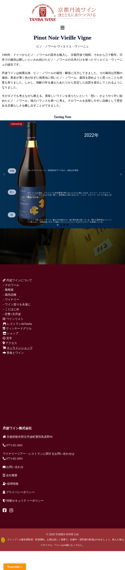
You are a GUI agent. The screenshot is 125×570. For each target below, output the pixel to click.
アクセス (10, 343)
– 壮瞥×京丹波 (12, 314)
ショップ (10, 333)
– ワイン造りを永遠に (17, 304)
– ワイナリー (11, 299)
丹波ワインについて (17, 280)
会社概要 (10, 475)
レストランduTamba (17, 323)
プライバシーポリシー (19, 492)
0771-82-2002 (13, 445)
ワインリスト (13, 318)
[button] (4, 174)
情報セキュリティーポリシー (23, 500)
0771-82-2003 (13, 458)
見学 (7, 338)
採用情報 (10, 483)
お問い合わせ (13, 467)
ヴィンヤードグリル (17, 328)
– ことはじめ (11, 309)
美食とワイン (13, 352)
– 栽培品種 (9, 294)
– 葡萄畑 (8, 289)
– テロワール (11, 285)
